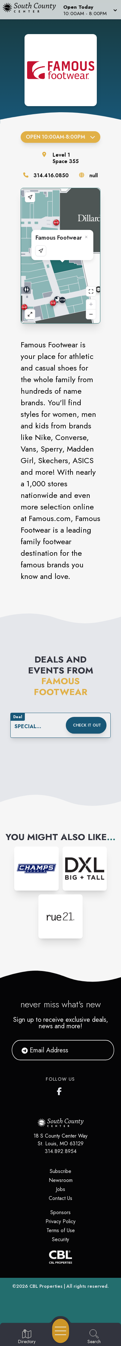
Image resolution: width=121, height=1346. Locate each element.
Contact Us (60, 1198)
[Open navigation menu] (60, 1331)
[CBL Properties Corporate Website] (60, 1257)
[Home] (32, 10)
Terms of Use (60, 1230)
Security (60, 1239)
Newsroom (61, 1180)
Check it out (87, 725)
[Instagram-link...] (36, 868)
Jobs (60, 1189)
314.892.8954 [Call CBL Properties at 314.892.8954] (60, 1151)
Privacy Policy (60, 1221)
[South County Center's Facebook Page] (60, 1090)
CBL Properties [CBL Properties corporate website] (46, 1286)
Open (60, 137)
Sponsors (60, 1212)
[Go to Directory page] (27, 1337)
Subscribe (60, 1171)
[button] (89, 10)
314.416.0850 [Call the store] (51, 175)
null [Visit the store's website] (93, 175)
